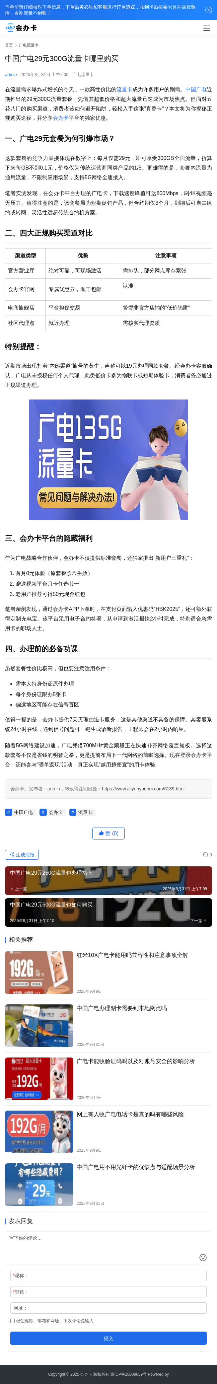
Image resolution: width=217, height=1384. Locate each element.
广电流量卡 (83, 74)
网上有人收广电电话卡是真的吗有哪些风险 (130, 1114)
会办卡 (61, 118)
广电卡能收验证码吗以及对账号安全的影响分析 (136, 1061)
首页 (9, 45)
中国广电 (196, 89)
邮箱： (20, 1291)
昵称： (20, 1275)
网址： (21, 1308)
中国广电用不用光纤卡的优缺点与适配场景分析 (136, 1167)
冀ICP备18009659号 (128, 1374)
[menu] (207, 28)
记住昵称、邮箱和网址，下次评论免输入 (52, 1320)
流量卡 (124, 89)
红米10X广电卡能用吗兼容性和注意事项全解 (132, 955)
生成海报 (22, 854)
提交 (108, 1338)
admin (11, 74)
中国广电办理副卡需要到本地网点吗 (122, 1008)
